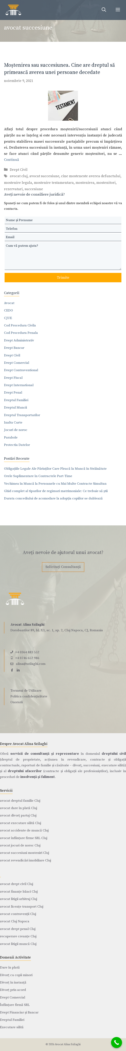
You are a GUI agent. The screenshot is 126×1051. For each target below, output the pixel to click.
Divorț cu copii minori (16, 975)
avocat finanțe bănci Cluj (19, 891)
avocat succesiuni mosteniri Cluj (24, 853)
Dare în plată (10, 967)
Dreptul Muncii (15, 407)
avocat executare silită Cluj (20, 823)
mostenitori (106, 182)
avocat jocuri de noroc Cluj (20, 845)
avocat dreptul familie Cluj (20, 800)
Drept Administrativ (19, 340)
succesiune (34, 189)
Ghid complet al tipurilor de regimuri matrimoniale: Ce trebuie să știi (56, 491)
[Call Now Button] (116, 1042)
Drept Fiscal (13, 378)
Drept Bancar (14, 348)
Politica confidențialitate (28, 696)
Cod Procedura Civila (20, 325)
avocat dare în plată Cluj (18, 808)
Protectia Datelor (17, 445)
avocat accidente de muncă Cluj (24, 830)
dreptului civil (114, 754)
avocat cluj (19, 176)
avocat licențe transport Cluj (21, 906)
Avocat (9, 303)
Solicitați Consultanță (63, 567)
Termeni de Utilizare (25, 690)
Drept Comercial (16, 363)
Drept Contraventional (21, 370)
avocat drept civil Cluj (16, 884)
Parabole (11, 437)
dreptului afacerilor (25, 771)
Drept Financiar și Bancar (19, 1012)
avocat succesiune (44, 176)
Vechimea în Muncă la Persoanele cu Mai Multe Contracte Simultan (55, 483)
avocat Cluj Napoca (14, 921)
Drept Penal (13, 392)
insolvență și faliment (37, 777)
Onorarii (16, 702)
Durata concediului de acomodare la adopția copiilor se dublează (53, 498)
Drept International (18, 385)
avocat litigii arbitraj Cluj (18, 899)
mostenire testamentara (54, 182)
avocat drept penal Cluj (17, 929)
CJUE (8, 318)
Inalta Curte (13, 422)
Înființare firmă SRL (15, 1005)
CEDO (8, 310)
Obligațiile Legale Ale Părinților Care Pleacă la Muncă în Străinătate (55, 468)
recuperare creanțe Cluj (18, 936)
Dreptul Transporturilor (22, 415)
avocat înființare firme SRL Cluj (23, 838)
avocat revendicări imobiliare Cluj (25, 860)
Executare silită (12, 1027)
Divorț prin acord (13, 990)
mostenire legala (18, 182)
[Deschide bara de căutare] (104, 10)
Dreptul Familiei (16, 400)
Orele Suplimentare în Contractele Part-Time (38, 476)
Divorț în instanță (13, 982)
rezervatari (13, 189)
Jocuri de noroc (15, 430)
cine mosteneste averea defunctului (90, 176)
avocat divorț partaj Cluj (18, 815)
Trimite (63, 277)
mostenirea (85, 182)
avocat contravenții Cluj (18, 914)
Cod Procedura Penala (21, 333)
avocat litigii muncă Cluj (18, 944)
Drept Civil (19, 169)
